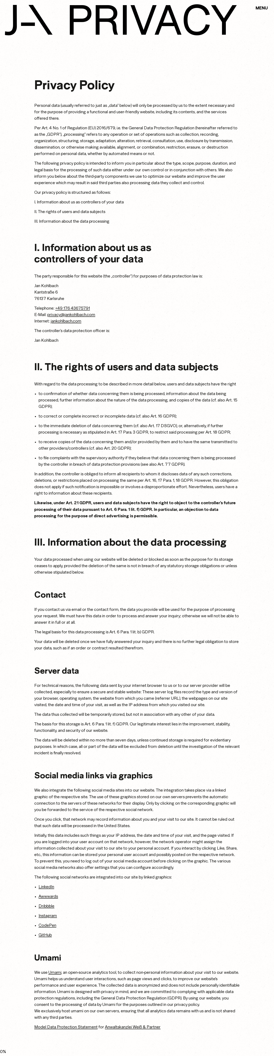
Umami (54, 972)
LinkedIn (46, 887)
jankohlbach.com (66, 321)
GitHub (45, 935)
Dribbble (46, 906)
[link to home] (29, 20)
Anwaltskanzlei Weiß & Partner (133, 1027)
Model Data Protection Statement (66, 1027)
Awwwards (48, 896)
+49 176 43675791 (72, 308)
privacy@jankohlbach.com (71, 315)
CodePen (47, 925)
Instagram (48, 916)
